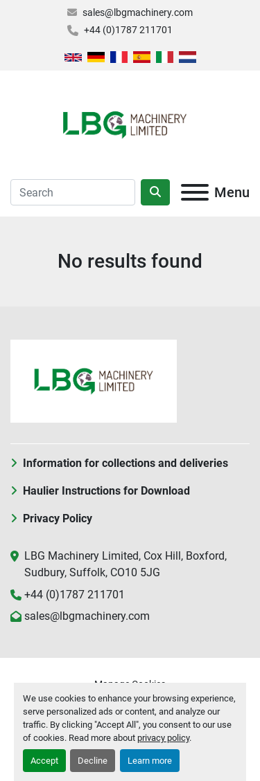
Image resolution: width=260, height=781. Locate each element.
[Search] (72, 192)
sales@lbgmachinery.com (138, 12)
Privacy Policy (57, 518)
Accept (44, 760)
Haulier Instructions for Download (106, 490)
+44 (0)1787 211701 (128, 29)
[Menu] (195, 192)
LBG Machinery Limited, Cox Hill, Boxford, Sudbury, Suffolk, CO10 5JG (125, 564)
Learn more (150, 760)
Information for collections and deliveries (125, 463)
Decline (92, 760)
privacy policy (163, 738)
